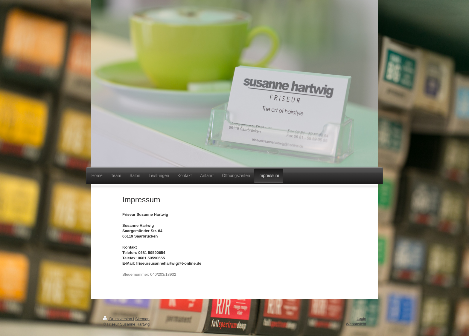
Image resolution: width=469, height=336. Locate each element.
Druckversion (118, 319)
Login (361, 318)
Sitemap (142, 319)
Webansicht (356, 324)
